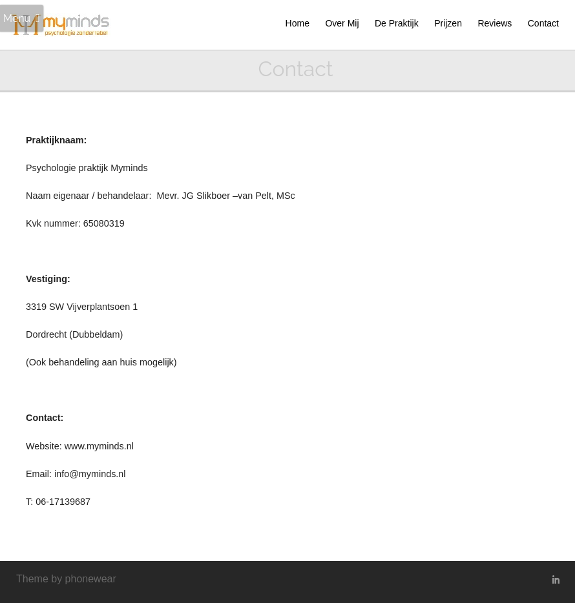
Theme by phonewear (66, 578)
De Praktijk (397, 23)
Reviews (494, 23)
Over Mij (342, 23)
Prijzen (448, 23)
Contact (543, 23)
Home (297, 23)
